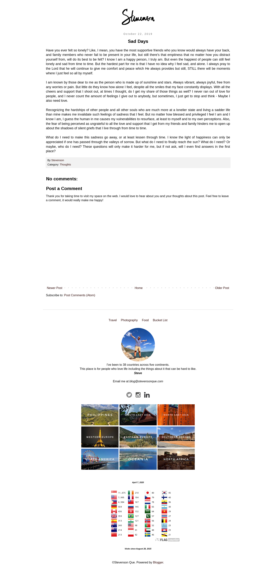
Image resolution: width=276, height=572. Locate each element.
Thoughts (65, 164)
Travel (112, 320)
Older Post (222, 288)
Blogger (158, 562)
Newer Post (54, 288)
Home (139, 288)
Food (145, 320)
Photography (129, 320)
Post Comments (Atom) (79, 295)
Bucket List (160, 320)
